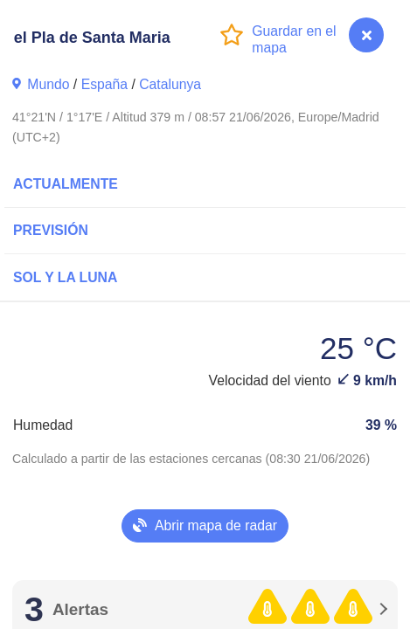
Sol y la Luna (65, 277)
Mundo (48, 84)
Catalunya (170, 84)
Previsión (50, 230)
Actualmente (65, 183)
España (104, 84)
